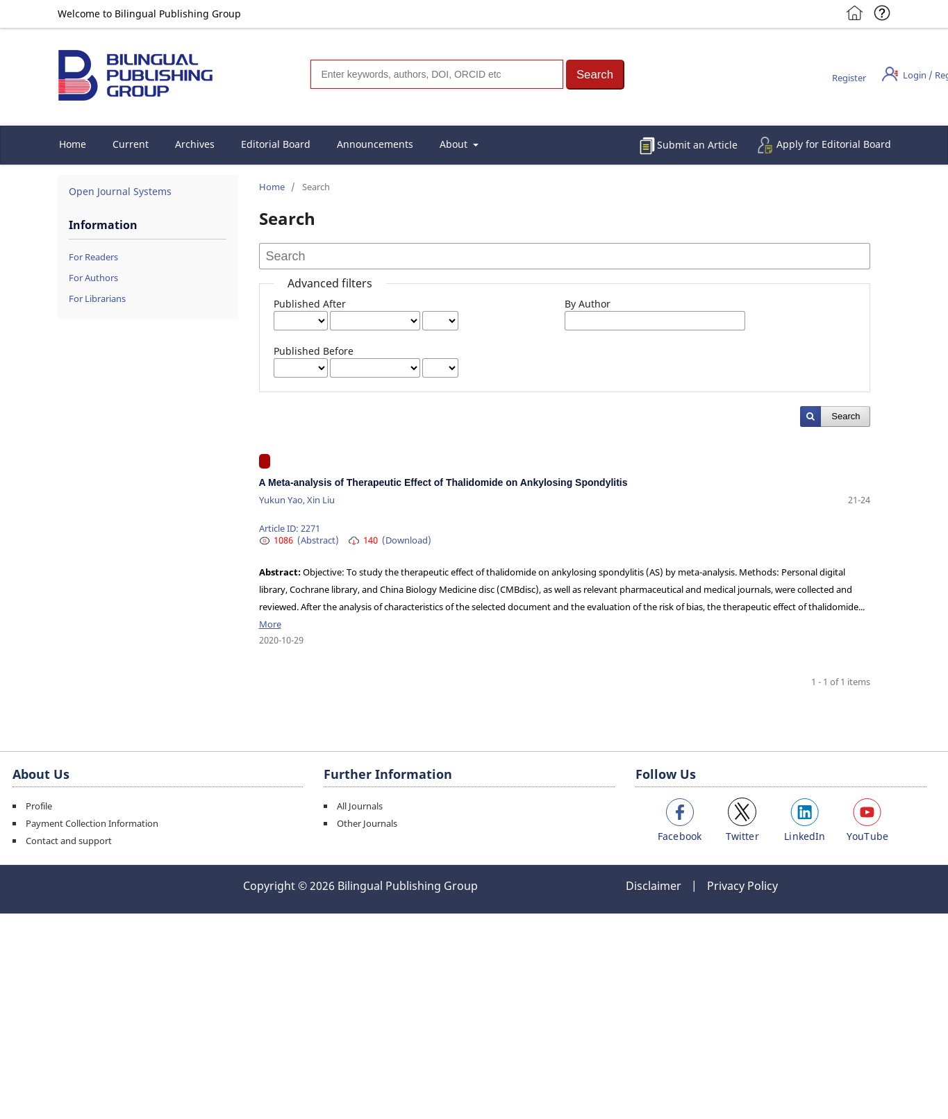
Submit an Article (697, 144)
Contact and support (69, 840)
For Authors (93, 277)
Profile (39, 806)
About (455, 144)
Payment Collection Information (92, 823)
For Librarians (97, 298)
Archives (195, 144)
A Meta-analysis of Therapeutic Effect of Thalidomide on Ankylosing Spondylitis (443, 482)
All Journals (360, 806)
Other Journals (367, 823)
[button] (595, 75)
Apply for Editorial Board (833, 144)
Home (72, 144)
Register (849, 77)
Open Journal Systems (120, 191)
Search (845, 416)
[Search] (436, 74)
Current (131, 144)
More (270, 624)
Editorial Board (275, 144)
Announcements (375, 144)
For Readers (93, 257)
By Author (587, 303)
